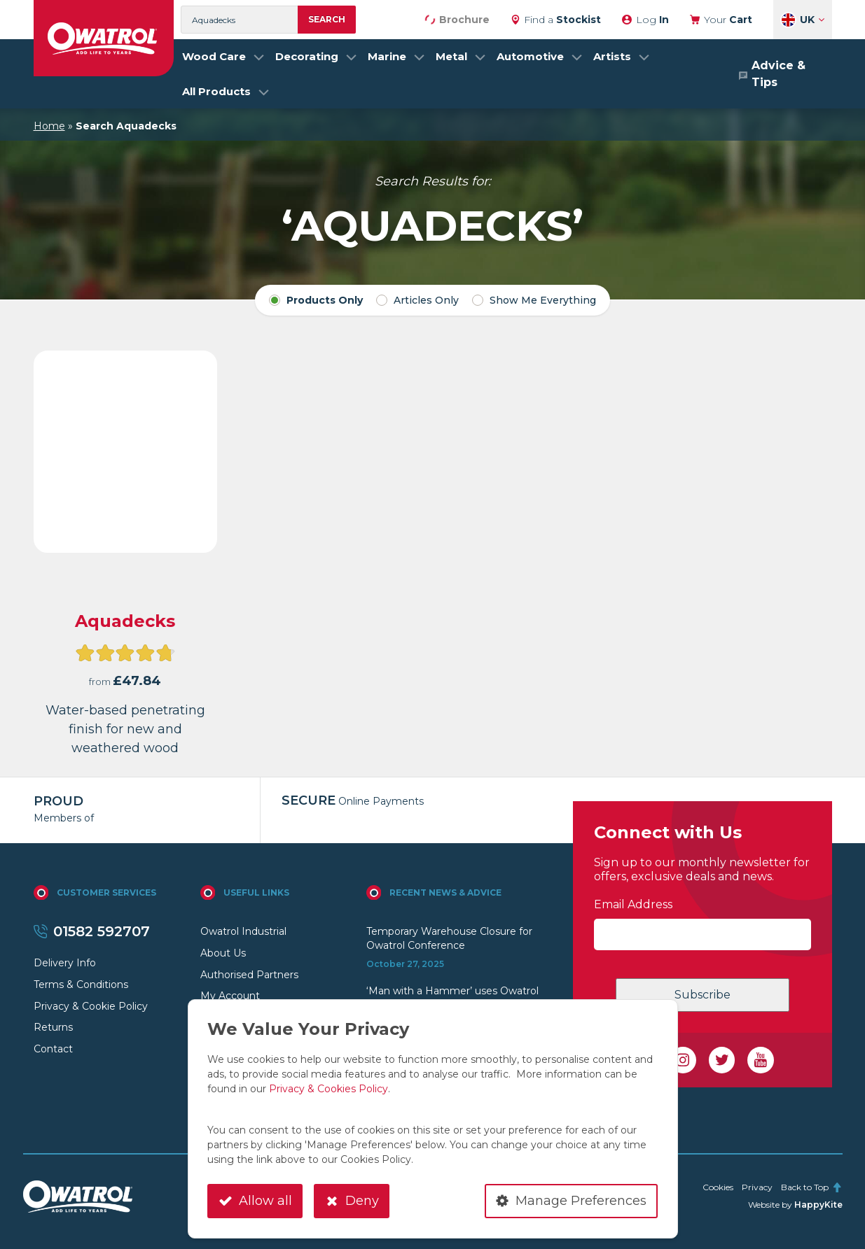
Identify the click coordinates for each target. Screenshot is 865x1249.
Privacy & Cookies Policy (328, 1088)
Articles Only (417, 300)
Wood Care (214, 56)
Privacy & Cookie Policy (91, 1006)
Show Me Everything (534, 300)
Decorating (306, 56)
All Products (216, 91)
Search (326, 19)
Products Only (316, 300)
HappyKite (818, 1204)
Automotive (530, 56)
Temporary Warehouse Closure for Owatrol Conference (449, 938)
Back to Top (811, 1187)
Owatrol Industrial (243, 931)
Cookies (718, 1187)
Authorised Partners (249, 974)
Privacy (757, 1187)
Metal (451, 56)
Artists (612, 56)
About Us (223, 953)
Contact (53, 1049)
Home (49, 126)
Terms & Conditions (81, 984)
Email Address (633, 904)
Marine (387, 56)
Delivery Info (65, 963)
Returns (53, 1027)
